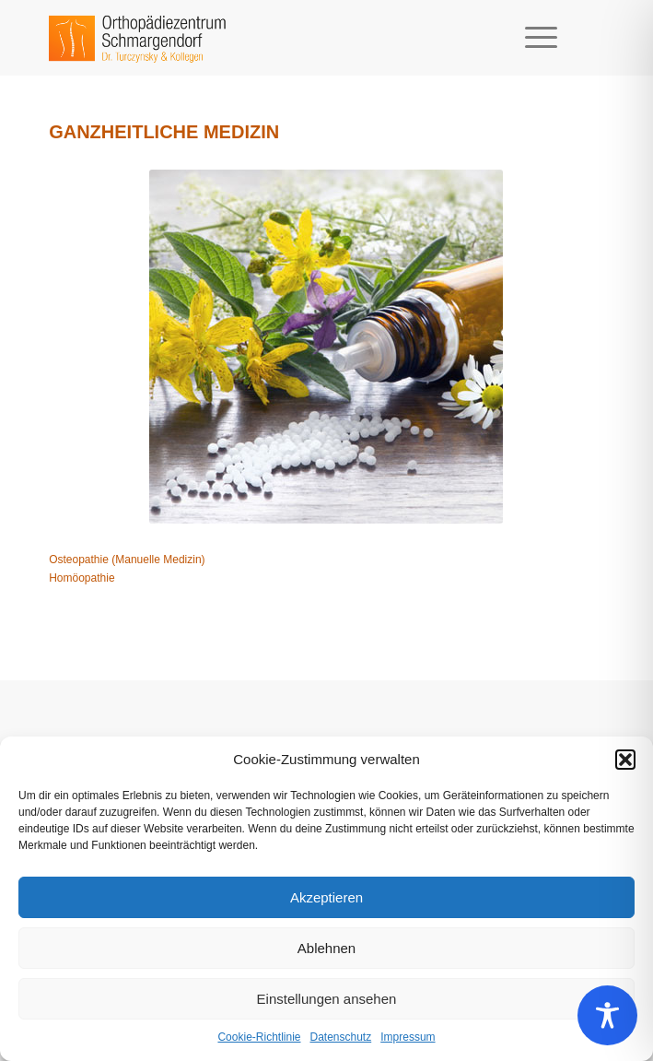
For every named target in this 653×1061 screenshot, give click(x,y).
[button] (625, 759)
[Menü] (532, 38)
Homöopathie (81, 578)
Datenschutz (341, 1037)
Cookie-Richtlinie (258, 1037)
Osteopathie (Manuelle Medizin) (126, 559)
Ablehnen (326, 948)
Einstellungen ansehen (327, 999)
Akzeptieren (326, 897)
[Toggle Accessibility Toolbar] (607, 1015)
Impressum (407, 1037)
